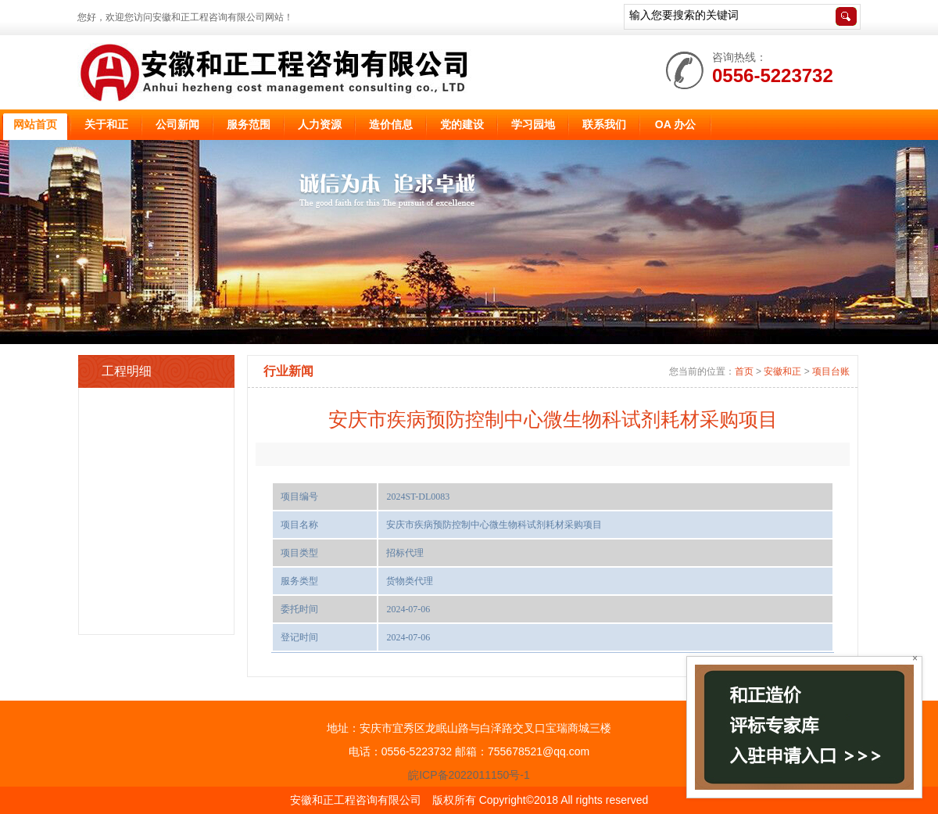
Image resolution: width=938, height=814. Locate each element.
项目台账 (831, 371)
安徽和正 (782, 371)
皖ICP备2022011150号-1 (469, 775)
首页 (744, 371)
